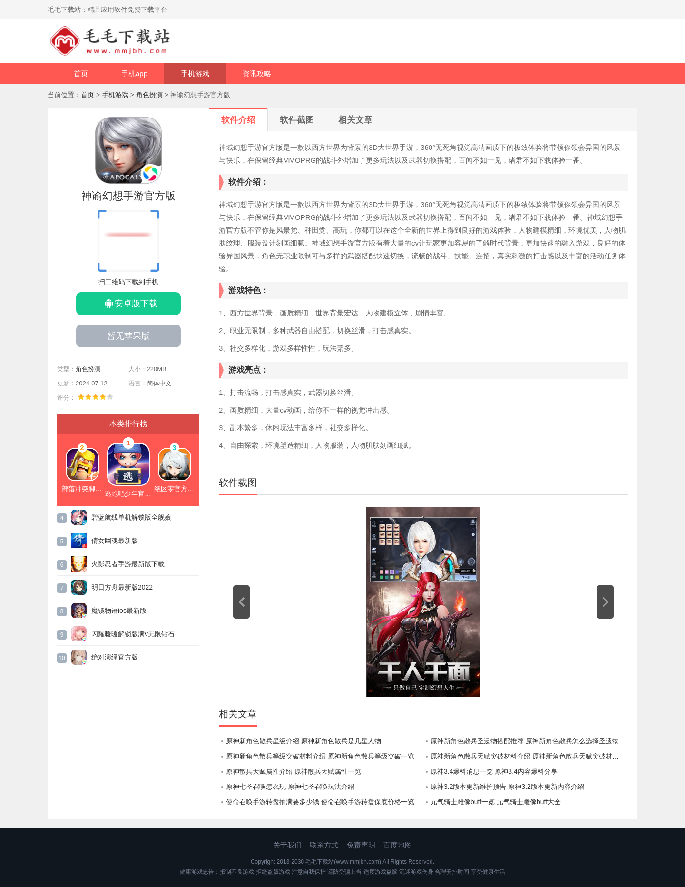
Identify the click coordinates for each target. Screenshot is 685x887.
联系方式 (324, 845)
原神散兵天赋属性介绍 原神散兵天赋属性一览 (293, 771)
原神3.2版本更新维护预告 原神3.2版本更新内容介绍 (507, 786)
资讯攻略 (257, 73)
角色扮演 (149, 95)
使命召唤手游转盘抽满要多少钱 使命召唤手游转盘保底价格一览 (320, 802)
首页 (81, 73)
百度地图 (397, 845)
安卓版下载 (136, 303)
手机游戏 (195, 73)
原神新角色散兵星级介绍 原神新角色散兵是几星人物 (303, 741)
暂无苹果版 (128, 336)
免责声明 (361, 845)
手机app (134, 73)
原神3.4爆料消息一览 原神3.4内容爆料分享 (494, 771)
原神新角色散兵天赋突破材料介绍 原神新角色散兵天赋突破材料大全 (529, 756)
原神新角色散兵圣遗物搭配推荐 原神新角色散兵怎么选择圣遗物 (525, 741)
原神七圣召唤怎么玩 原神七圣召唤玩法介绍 (290, 786)
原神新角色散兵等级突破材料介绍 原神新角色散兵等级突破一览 (320, 756)
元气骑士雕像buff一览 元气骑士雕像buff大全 (496, 802)
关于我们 (287, 845)
